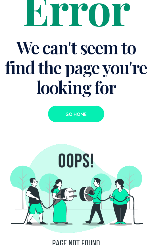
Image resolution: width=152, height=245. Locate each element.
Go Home (76, 114)
